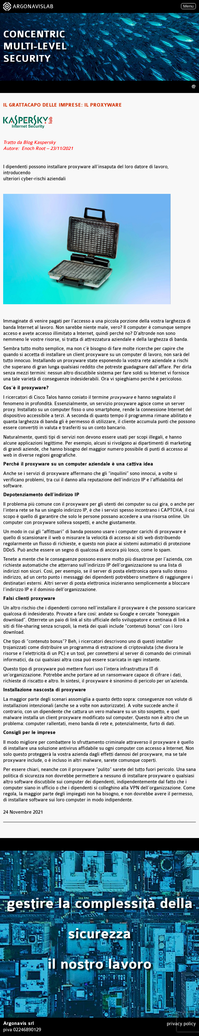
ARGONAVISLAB (33, 6)
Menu (188, 6)
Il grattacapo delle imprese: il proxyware (62, 105)
